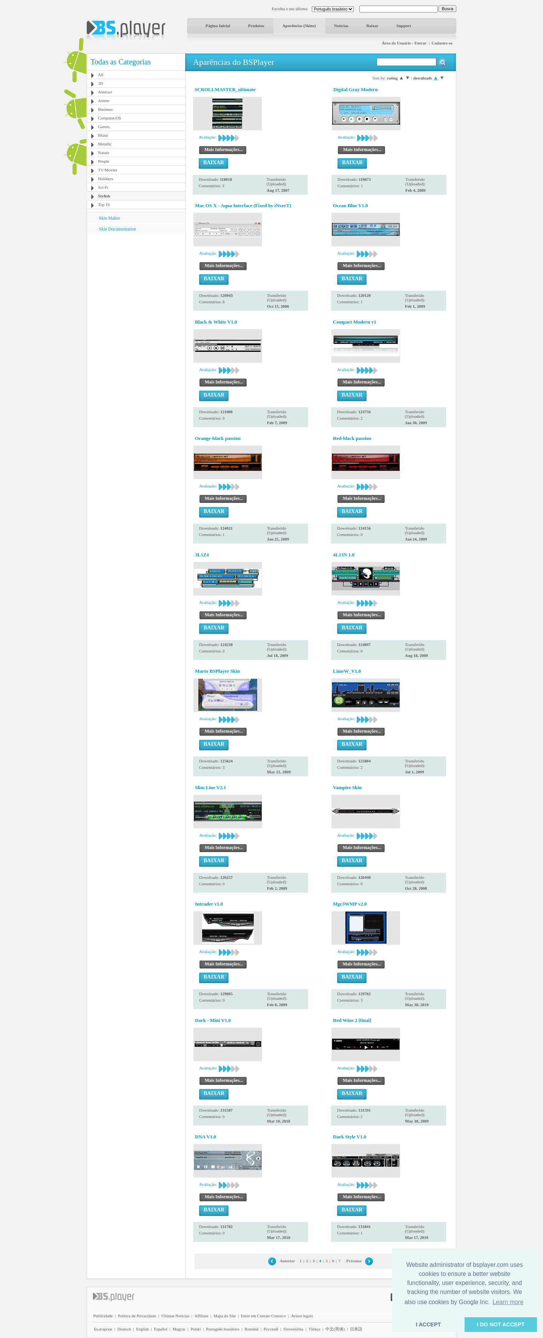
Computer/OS (109, 118)
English (142, 1329)
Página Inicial (218, 25)
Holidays (105, 178)
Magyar (178, 1329)
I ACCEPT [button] (428, 1324)
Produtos (256, 25)
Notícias (341, 25)
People (103, 161)
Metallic (105, 144)
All (100, 74)
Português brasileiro (222, 1329)
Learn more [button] (507, 1302)
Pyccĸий (271, 1329)
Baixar (373, 25)
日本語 (356, 1329)
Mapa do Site (224, 1316)
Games (104, 126)
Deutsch (124, 1329)
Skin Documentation (117, 229)
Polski (195, 1329)
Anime (103, 100)
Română (252, 1329)
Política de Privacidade (137, 1316)
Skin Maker (109, 218)
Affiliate (202, 1316)
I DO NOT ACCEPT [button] (501, 1324)
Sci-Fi (103, 187)
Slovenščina (293, 1329)
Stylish (104, 196)
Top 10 (104, 204)
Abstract (105, 92)
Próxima (353, 1261)
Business (105, 109)
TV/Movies (107, 170)
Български (103, 1329)
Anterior (287, 1261)
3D (100, 83)
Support (403, 25)
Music (103, 135)
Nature (103, 152)
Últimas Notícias (175, 1316)
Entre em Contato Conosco (263, 1316)
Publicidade (103, 1316)
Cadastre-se (442, 43)
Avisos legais (302, 1316)
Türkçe (314, 1329)
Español (160, 1329)
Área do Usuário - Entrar (404, 43)
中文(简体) (335, 1329)
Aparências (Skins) (299, 25)
